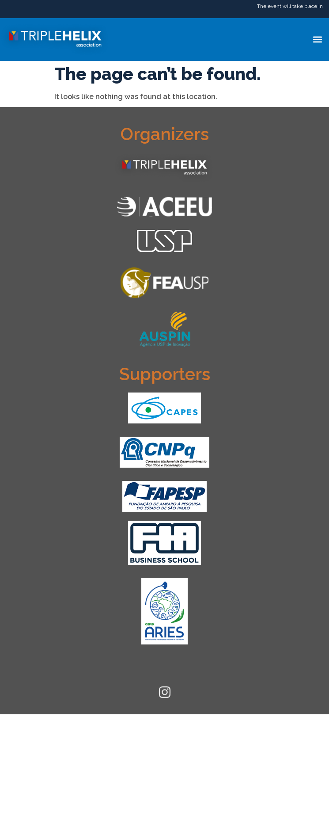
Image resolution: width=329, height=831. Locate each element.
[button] (317, 39)
